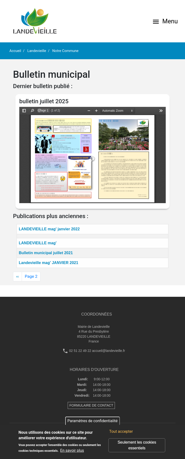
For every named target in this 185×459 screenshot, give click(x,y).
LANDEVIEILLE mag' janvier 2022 (49, 229)
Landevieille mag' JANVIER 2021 (48, 263)
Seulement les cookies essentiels (137, 445)
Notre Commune (65, 51)
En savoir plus (72, 450)
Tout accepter (121, 431)
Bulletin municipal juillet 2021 (46, 253)
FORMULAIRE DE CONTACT (91, 405)
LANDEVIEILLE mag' (38, 243)
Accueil (15, 51)
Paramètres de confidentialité (92, 421)
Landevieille (36, 51)
